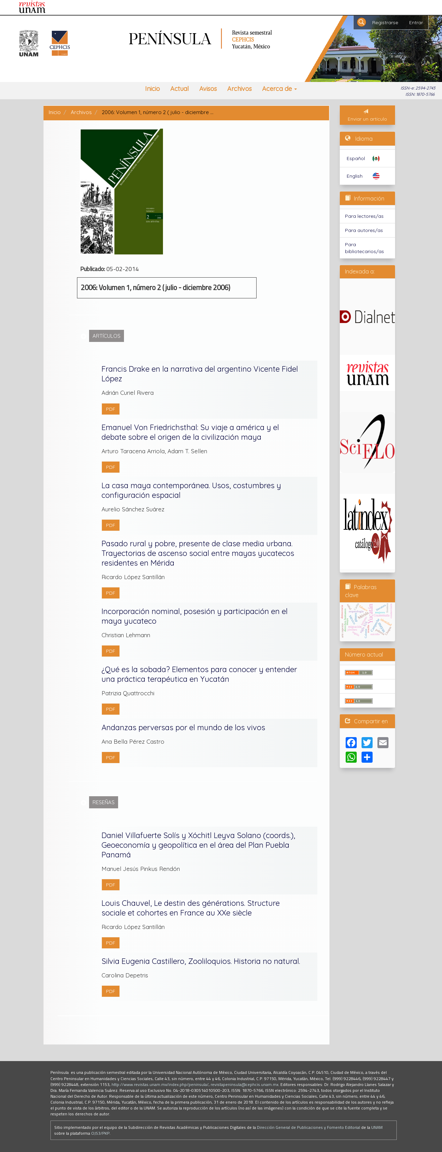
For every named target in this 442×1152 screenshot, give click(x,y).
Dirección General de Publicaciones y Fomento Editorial (308, 1127)
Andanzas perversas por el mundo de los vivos (183, 727)
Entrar (416, 22)
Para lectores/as (364, 216)
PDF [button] (110, 409)
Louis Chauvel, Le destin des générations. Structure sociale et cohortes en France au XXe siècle (191, 908)
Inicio (152, 89)
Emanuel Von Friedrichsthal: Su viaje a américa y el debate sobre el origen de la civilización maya (190, 432)
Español (356, 158)
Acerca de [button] (279, 89)
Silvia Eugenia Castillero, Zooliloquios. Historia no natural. (201, 961)
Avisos (208, 89)
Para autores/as (364, 230)
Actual (179, 89)
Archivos (239, 89)
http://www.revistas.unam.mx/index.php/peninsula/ (160, 1084)
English (355, 176)
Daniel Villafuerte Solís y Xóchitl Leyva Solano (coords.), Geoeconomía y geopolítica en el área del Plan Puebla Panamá (198, 845)
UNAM (377, 1127)
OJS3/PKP (100, 1133)
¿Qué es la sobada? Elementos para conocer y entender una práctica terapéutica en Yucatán (199, 674)
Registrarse (385, 22)
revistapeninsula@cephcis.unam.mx (244, 1084)
